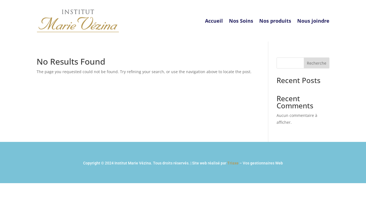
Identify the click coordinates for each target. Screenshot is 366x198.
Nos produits (275, 18)
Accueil (214, 18)
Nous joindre (313, 18)
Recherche (316, 63)
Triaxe (233, 163)
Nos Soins (241, 18)
